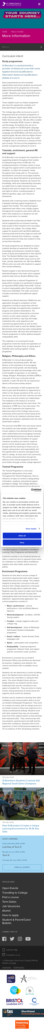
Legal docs (6, 967)
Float (14, 963)
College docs (18, 967)
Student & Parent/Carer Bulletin (16, 921)
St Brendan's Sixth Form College (11, 4)
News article (8, 746)
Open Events (10, 888)
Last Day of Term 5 (11, 847)
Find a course (17, 32)
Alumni (6, 910)
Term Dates (9, 901)
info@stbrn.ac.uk (13, 955)
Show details (31, 529)
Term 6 (5, 855)
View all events (22, 867)
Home (4, 32)
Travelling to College (15, 892)
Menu (5, 47)
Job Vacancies (11, 906)
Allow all (22, 536)
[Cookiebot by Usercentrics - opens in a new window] (31, 490)
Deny (22, 542)
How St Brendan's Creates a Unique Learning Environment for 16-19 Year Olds (20, 828)
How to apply (10, 915)
